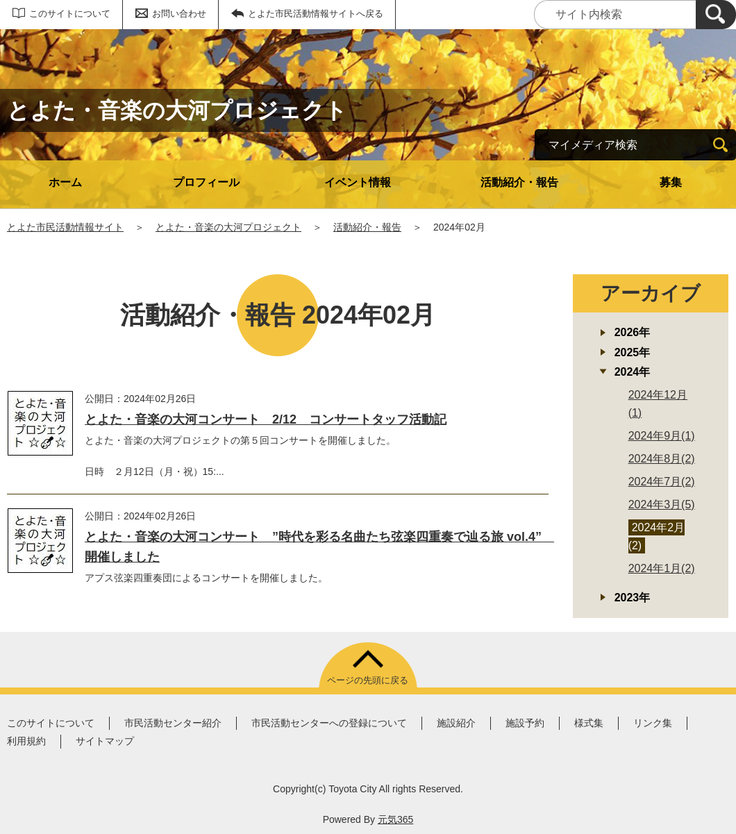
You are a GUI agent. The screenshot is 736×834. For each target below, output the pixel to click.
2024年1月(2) (661, 568)
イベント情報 (357, 182)
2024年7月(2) (661, 481)
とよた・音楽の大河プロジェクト (228, 227)
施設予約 (524, 722)
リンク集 (652, 722)
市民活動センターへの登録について (329, 722)
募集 (671, 182)
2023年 (632, 597)
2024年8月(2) (661, 459)
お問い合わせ (179, 13)
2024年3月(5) (661, 504)
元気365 (395, 819)
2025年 (632, 352)
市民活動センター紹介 (172, 722)
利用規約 (26, 741)
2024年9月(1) (661, 436)
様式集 (588, 722)
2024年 (632, 372)
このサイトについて (69, 13)
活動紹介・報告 (519, 182)
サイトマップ (105, 741)
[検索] (716, 14)
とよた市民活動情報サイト (65, 227)
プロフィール (206, 182)
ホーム (65, 182)
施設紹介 (456, 722)
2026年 (632, 332)
